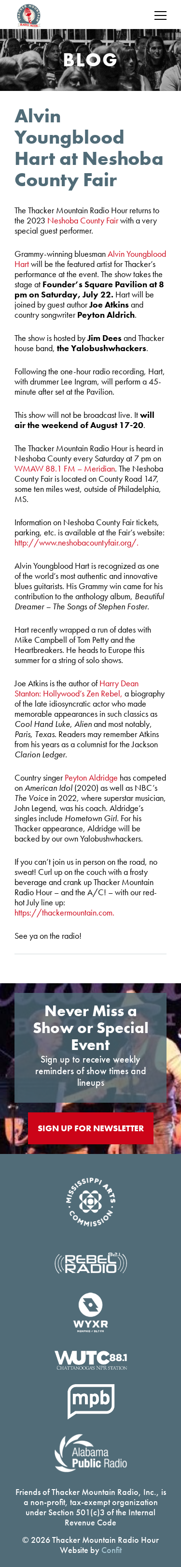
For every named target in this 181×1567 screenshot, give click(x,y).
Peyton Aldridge (91, 777)
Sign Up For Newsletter (91, 1128)
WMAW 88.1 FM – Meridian (64, 468)
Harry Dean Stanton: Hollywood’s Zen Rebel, (76, 688)
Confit (111, 1549)
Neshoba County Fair (82, 220)
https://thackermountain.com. (64, 912)
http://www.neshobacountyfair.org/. (76, 542)
